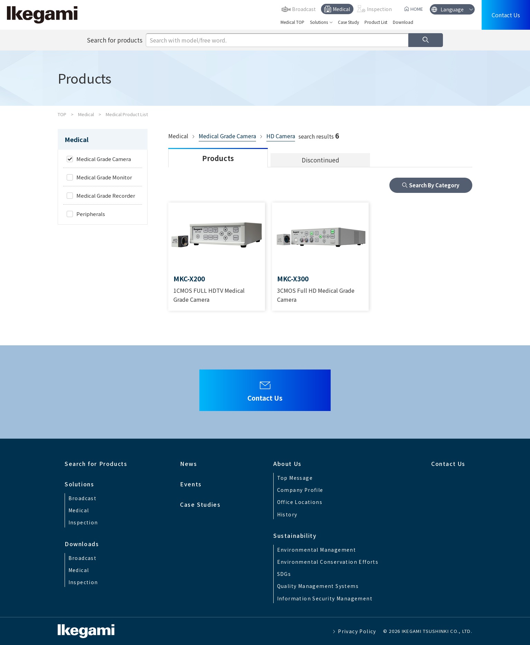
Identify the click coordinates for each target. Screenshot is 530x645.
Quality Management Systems (318, 586)
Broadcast (304, 9)
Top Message (295, 478)
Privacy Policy (357, 631)
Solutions (319, 22)
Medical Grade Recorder (105, 195)
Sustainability (294, 535)
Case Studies (200, 504)
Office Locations (299, 502)
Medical (341, 9)
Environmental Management (316, 549)
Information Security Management (324, 598)
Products (218, 158)
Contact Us (506, 15)
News (188, 463)
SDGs (284, 574)
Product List (376, 22)
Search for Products (96, 463)
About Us (287, 463)
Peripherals (90, 213)
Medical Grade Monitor (104, 177)
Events (191, 484)
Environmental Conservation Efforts (328, 562)
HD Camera (280, 136)
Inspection (379, 9)
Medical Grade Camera (227, 136)
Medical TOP (292, 22)
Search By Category (434, 185)
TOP (62, 114)
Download (403, 22)
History (287, 514)
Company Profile (300, 490)
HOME (416, 9)
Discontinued (320, 160)
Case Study (348, 22)
